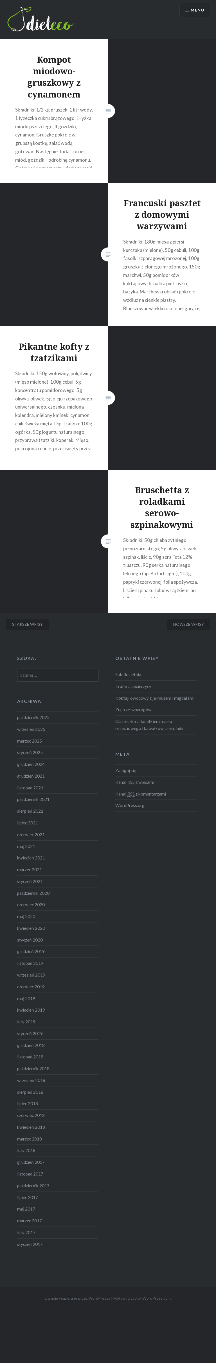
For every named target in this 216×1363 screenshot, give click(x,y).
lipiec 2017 (27, 1197)
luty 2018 (26, 1150)
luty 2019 (26, 1021)
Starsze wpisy (27, 624)
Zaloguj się (125, 770)
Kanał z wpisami (134, 782)
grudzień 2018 (31, 1045)
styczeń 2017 (30, 1244)
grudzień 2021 (31, 775)
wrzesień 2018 (31, 1080)
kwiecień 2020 (31, 928)
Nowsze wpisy (188, 624)
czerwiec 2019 (31, 986)
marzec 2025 (29, 740)
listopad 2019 (30, 963)
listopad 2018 (30, 1056)
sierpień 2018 (30, 1092)
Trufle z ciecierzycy (133, 686)
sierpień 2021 (30, 810)
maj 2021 (26, 846)
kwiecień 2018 (31, 1127)
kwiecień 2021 (31, 857)
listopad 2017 (30, 1173)
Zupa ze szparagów (133, 709)
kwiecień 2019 (31, 1009)
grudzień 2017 (31, 1162)
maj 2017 (26, 1208)
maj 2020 (26, 916)
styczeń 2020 (30, 939)
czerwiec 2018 (31, 1115)
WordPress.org (130, 805)
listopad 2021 (30, 787)
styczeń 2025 (30, 752)
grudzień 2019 (31, 951)
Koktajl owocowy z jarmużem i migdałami (154, 698)
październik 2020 (33, 893)
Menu (197, 10)
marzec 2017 (29, 1220)
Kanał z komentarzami (140, 794)
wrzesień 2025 (31, 729)
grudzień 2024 (31, 764)
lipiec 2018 (27, 1103)
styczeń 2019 (30, 1033)
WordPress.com (157, 1298)
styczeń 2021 (30, 881)
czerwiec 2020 (31, 904)
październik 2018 (33, 1068)
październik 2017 (33, 1185)
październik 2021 (33, 799)
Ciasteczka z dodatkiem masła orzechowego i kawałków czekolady (149, 725)
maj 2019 (26, 998)
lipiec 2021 (27, 822)
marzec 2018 (29, 1138)
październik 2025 (33, 717)
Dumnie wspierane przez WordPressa (77, 1298)
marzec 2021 (29, 869)
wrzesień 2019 (31, 974)
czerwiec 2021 (31, 834)
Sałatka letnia (128, 674)
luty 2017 (26, 1232)
